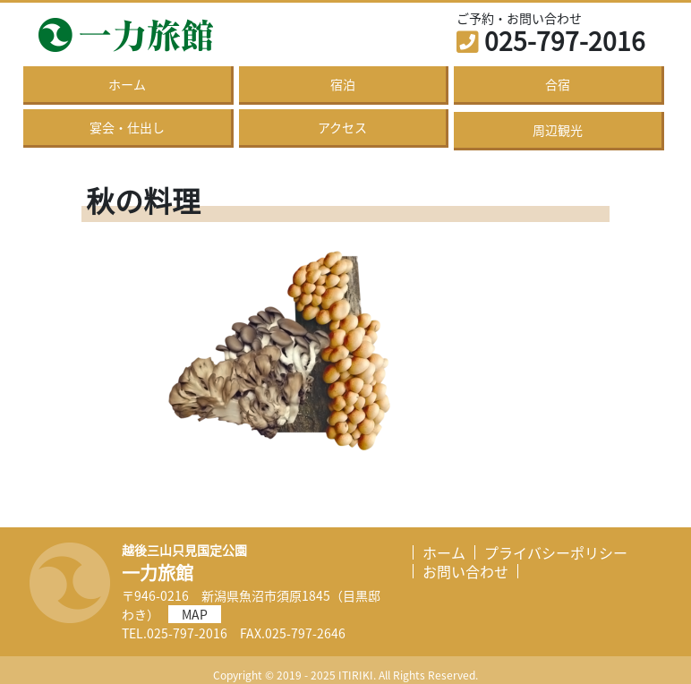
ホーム (127, 84)
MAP (195, 614)
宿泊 (342, 84)
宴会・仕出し (127, 127)
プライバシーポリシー (555, 552)
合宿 (557, 84)
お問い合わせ (465, 571)
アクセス (342, 127)
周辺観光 (558, 130)
